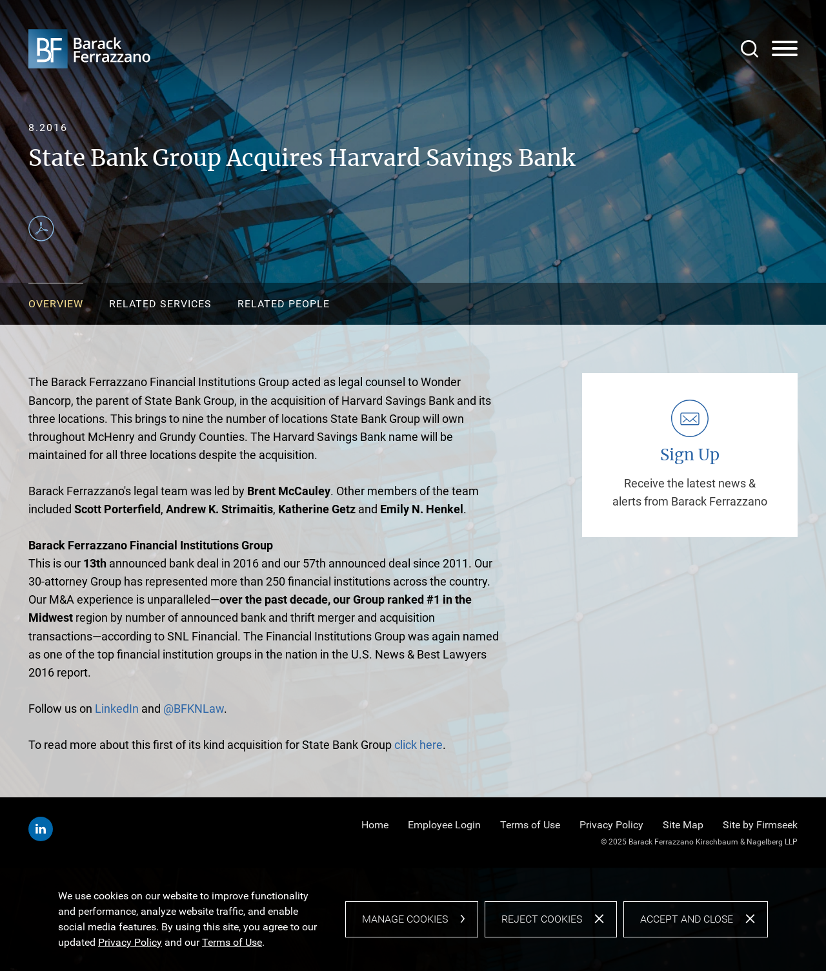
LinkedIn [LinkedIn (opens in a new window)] (117, 708)
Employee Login (444, 825)
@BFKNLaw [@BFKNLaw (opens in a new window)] (193, 708)
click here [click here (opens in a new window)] (417, 744)
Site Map (683, 825)
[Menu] (784, 49)
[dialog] (413, 919)
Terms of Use (530, 825)
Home (374, 825)
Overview (55, 304)
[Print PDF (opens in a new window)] (41, 228)
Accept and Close (686, 919)
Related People (283, 304)
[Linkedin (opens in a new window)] (40, 829)
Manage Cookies (405, 919)
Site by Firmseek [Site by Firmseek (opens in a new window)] (760, 825)
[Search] (749, 48)
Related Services (160, 304)
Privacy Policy (611, 825)
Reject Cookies (541, 919)
